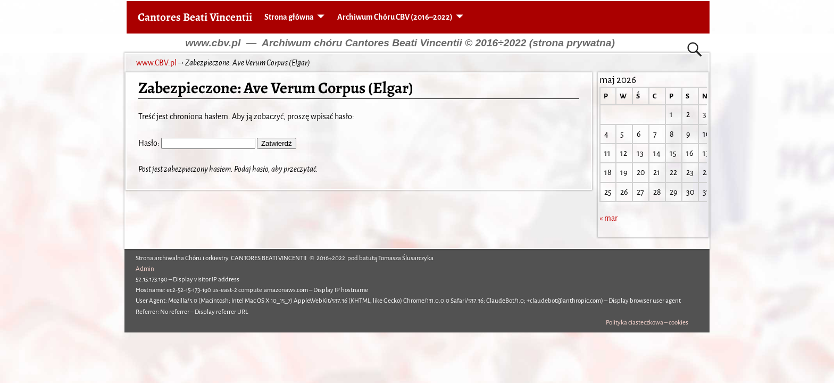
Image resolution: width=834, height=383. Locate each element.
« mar (608, 218)
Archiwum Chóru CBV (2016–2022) (395, 17)
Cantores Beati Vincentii (195, 16)
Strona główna (289, 17)
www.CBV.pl (156, 63)
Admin (145, 268)
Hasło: (196, 143)
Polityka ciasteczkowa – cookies (647, 322)
